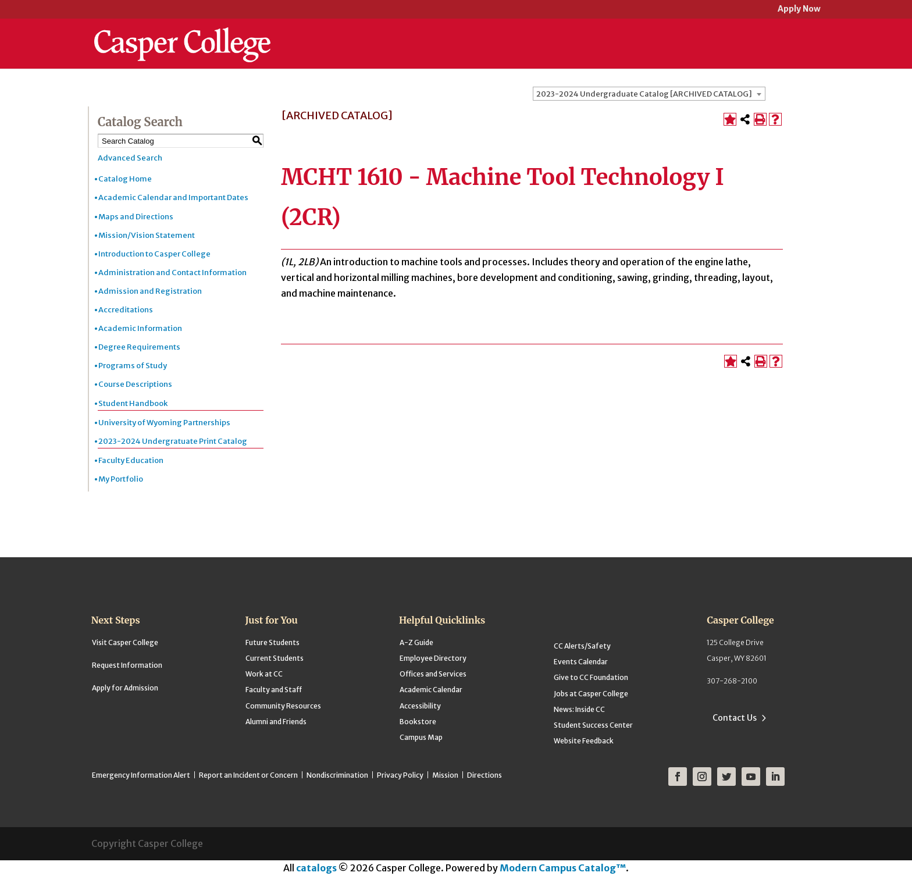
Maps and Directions (135, 217)
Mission (445, 775)
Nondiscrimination (337, 775)
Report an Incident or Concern (248, 775)
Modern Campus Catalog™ (563, 868)
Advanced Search (130, 158)
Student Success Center (593, 725)
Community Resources (283, 705)
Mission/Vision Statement (146, 235)
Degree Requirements (139, 347)
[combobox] (649, 94)
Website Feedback (584, 740)
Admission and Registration (150, 291)
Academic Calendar (431, 689)
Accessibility (420, 705)
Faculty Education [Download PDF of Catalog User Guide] (130, 460)
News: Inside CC (579, 709)
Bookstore (418, 721)
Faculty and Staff (273, 689)
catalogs (316, 868)
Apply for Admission (125, 687)
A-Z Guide (416, 642)
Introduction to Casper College (154, 254)
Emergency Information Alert (141, 775)
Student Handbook (133, 403)
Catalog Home (125, 179)
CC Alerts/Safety (582, 646)
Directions (484, 775)
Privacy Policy (400, 775)
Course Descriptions (135, 384)
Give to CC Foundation (591, 677)
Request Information (127, 665)
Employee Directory (433, 658)
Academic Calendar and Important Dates (173, 197)
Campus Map (421, 737)
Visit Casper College (125, 642)
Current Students (274, 658)
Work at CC (264, 674)
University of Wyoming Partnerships (164, 423)
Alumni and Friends (276, 721)
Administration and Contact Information (172, 272)
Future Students (272, 642)
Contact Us (734, 718)
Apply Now (799, 9)
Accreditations (125, 310)
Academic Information (140, 328)
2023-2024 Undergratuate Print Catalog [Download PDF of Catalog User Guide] (172, 441)
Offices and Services (433, 674)
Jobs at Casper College (591, 693)
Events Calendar (581, 661)
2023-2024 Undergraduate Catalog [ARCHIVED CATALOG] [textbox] (644, 94)
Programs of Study (132, 366)
